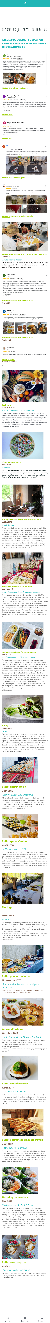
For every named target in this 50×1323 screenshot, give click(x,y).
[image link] (25, 3)
